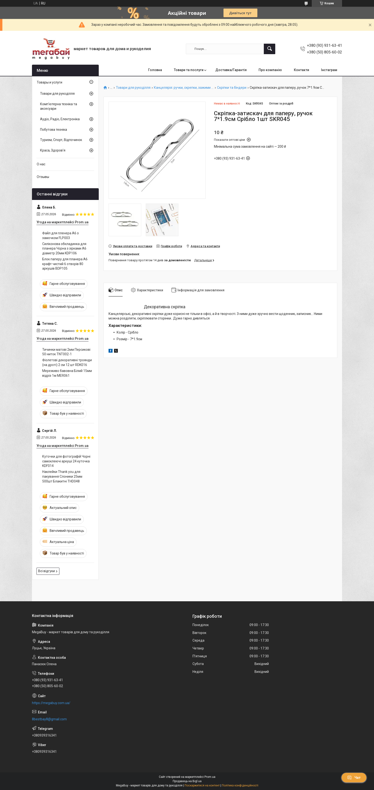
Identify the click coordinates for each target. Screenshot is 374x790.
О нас (41, 164)
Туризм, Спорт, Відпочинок (61, 140)
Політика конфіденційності (240, 785)
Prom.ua (209, 777)
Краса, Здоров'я (52, 150)
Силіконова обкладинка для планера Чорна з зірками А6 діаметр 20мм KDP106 (64, 248)
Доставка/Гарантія (231, 70)
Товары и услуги (49, 82)
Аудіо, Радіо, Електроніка (60, 119)
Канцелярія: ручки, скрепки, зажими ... (183, 87)
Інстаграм (329, 70)
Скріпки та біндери (231, 87)
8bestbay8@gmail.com (49, 719)
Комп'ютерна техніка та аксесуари (58, 106)
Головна (155, 70)
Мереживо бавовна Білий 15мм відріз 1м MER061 (67, 373)
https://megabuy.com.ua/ (51, 703)
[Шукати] (269, 49)
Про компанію (270, 70)
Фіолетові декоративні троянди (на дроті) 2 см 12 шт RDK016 (67, 362)
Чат (354, 777)
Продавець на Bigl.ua (187, 781)
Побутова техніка (53, 129)
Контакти (301, 70)
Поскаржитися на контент (202, 785)
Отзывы (43, 177)
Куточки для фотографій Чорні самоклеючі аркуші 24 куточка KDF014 (66, 461)
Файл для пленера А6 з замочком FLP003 (60, 235)
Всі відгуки (46, 571)
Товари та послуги (188, 70)
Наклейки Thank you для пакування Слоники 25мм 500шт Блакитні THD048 (62, 476)
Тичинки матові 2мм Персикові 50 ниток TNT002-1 (66, 352)
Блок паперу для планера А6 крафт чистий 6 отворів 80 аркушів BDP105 (65, 263)
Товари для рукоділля (133, 87)
